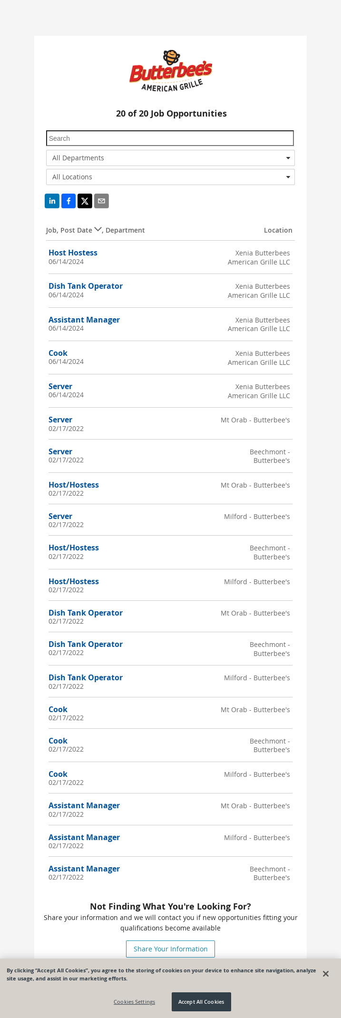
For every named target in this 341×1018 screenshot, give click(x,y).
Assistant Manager (84, 319)
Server (60, 386)
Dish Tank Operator (86, 286)
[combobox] (170, 158)
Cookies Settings (134, 1002)
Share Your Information (171, 948)
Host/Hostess (74, 485)
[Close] (325, 973)
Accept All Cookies (201, 1002)
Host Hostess (73, 252)
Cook (58, 353)
